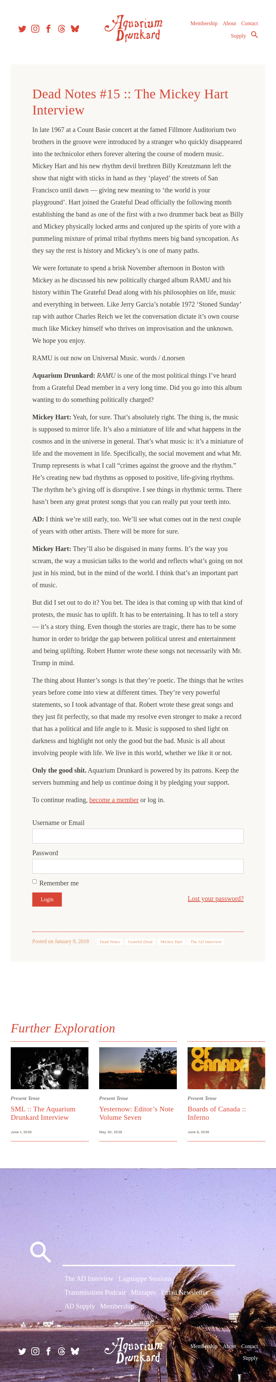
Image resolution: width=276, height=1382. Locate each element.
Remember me (59, 883)
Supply (238, 36)
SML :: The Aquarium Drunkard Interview (43, 1113)
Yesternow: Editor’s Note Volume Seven (136, 1113)
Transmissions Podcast (95, 1292)
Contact (249, 23)
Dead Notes (110, 941)
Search (254, 34)
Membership (204, 23)
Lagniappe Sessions (145, 1278)
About (229, 23)
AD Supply (80, 1306)
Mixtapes (143, 1292)
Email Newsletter (184, 1292)
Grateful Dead (140, 941)
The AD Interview (206, 941)
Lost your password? (216, 898)
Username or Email (58, 822)
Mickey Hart (171, 941)
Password (45, 853)
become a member (114, 799)
